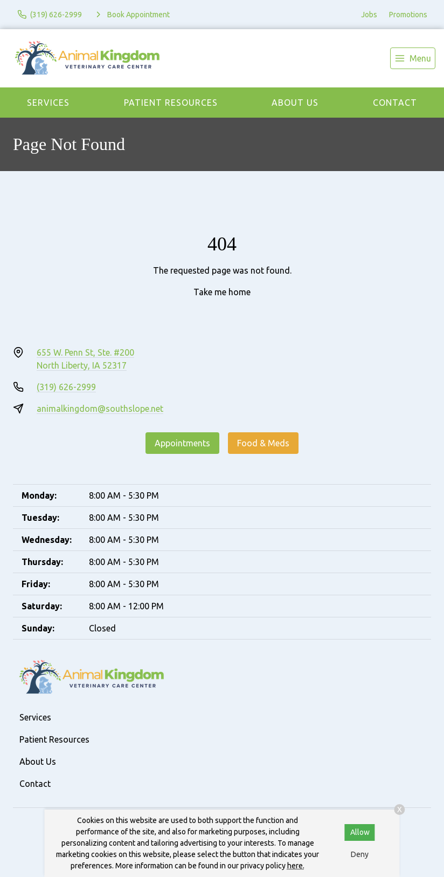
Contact (395, 102)
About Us (295, 102)
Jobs (369, 14)
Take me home (222, 292)
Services (48, 102)
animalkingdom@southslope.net (100, 408)
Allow (360, 832)
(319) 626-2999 (66, 387)
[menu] (412, 58)
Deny (360, 854)
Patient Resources (171, 102)
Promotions (408, 14)
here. (295, 865)
